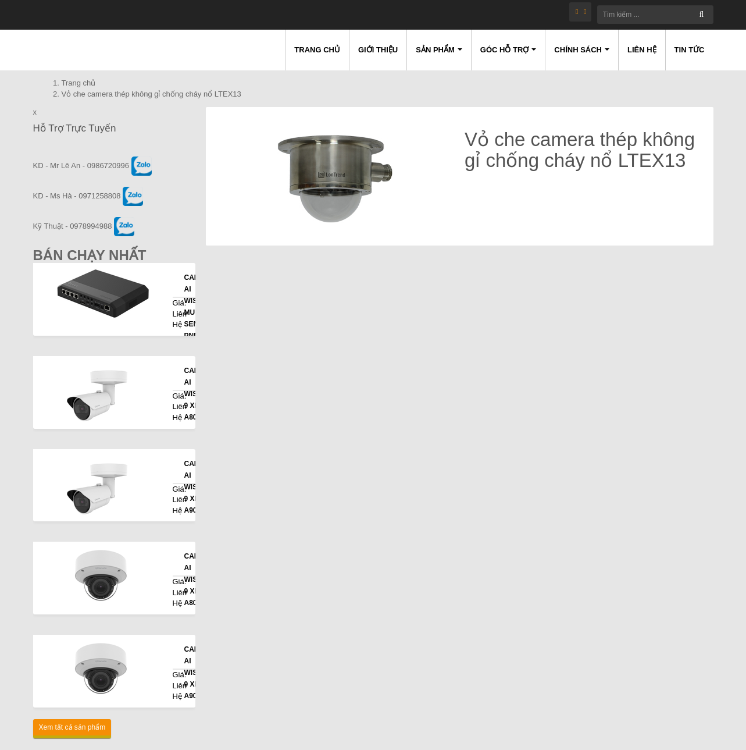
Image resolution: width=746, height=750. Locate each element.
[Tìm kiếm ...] (655, 14)
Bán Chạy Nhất (90, 255)
